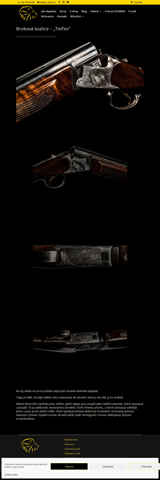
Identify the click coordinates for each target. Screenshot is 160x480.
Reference (47, 16)
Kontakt (62, 16)
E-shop (74, 11)
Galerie (94, 11)
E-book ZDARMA (115, 11)
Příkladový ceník (72, 453)
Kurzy (63, 11)
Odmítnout (107, 466)
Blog (84, 11)
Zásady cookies (11, 474)
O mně (132, 11)
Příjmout (69, 466)
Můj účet (75, 16)
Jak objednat (48, 11)
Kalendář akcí (71, 439)
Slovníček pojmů (72, 448)
